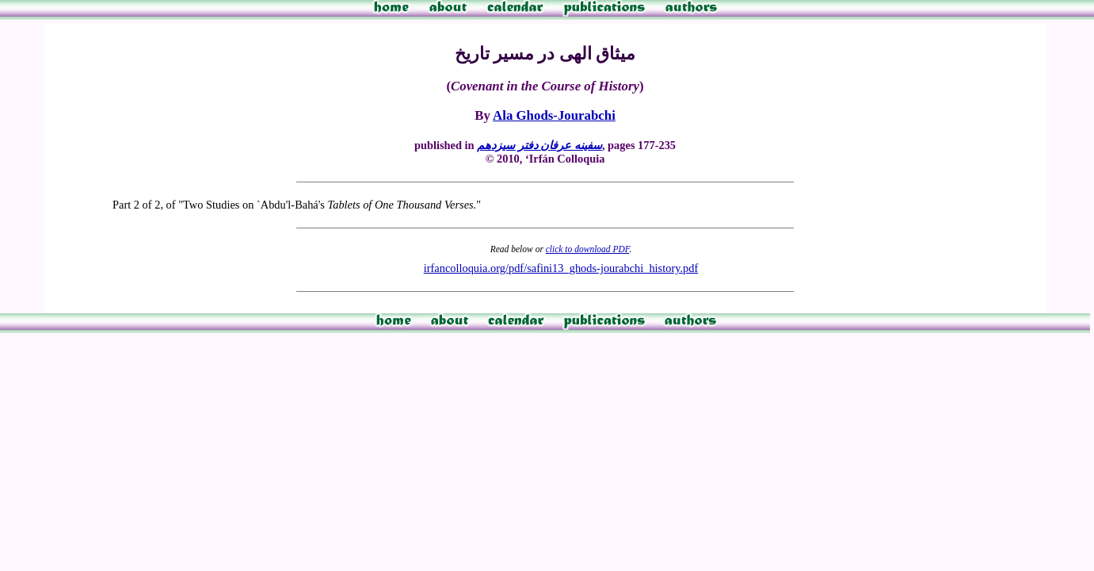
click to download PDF (588, 249)
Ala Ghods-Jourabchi (554, 115)
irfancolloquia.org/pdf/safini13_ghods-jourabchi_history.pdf (561, 268)
